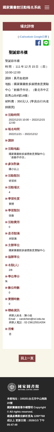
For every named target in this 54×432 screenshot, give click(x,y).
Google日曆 (41, 36)
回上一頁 (27, 358)
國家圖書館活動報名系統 (22, 7)
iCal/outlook (26, 36)
